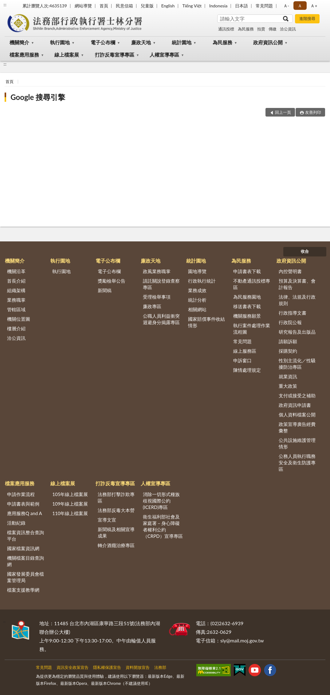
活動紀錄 (16, 523)
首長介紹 (16, 281)
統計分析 (197, 300)
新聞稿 (105, 290)
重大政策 (288, 386)
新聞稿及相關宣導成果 (116, 532)
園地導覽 (197, 271)
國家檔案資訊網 (23, 548)
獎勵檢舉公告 (111, 281)
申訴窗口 (242, 360)
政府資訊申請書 (295, 405)
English (168, 5)
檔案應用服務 (24, 55)
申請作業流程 (21, 494)
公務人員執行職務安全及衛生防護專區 (297, 462)
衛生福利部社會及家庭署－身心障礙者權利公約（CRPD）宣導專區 (163, 526)
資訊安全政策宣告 (72, 667)
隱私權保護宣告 (107, 667)
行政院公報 (290, 322)
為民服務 (246, 28)
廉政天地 (141, 42)
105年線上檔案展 (70, 494)
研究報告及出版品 (297, 332)
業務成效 (197, 290)
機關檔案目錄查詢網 (25, 561)
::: (4, 4)
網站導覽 (83, 5)
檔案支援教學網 (23, 590)
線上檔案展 (66, 55)
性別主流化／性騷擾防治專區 (297, 364)
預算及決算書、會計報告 (297, 284)
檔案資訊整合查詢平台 (25, 536)
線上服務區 (244, 351)
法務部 (160, 667)
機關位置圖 (18, 319)
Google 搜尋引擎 (37, 97)
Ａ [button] (300, 5)
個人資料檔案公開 (297, 414)
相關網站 (197, 309)
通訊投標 (226, 28)
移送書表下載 (247, 306)
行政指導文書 (292, 313)
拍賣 (261, 28)
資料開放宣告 (138, 667)
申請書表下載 (247, 271)
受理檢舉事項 (157, 297)
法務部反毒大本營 (116, 510)
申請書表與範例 (23, 503)
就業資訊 (288, 376)
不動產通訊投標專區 (251, 284)
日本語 (241, 5)
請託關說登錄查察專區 (161, 284)
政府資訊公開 (268, 42)
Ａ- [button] (286, 5)
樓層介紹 (16, 328)
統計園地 (181, 42)
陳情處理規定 (247, 370)
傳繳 (273, 28)
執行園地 (60, 42)
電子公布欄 (103, 42)
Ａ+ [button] (313, 5)
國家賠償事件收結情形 (206, 322)
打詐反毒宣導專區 (114, 55)
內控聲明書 (290, 271)
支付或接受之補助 (297, 395)
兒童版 (147, 5)
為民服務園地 (247, 297)
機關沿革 (16, 271)
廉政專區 (152, 306)
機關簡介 (19, 42)
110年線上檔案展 (70, 513)
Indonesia (218, 5)
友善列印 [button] (313, 112)
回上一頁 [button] (283, 112)
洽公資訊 (288, 28)
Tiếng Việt (192, 5)
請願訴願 (288, 341)
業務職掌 (16, 300)
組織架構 (16, 290)
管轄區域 (16, 309)
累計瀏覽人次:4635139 (44, 5)
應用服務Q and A (24, 513)
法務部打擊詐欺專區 (116, 497)
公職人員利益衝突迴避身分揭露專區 (161, 319)
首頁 (104, 5)
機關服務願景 (247, 316)
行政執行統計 (202, 281)
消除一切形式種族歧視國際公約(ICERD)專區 (161, 500)
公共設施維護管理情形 (297, 443)
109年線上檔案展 (70, 503)
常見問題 (264, 5)
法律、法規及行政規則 (297, 300)
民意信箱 (124, 5)
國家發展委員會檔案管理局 (25, 577)
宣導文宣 (107, 519)
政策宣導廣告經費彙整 (297, 427)
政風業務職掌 (157, 271)
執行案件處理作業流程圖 (251, 329)
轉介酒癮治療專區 (116, 545)
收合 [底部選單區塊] (305, 251)
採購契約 (288, 351)
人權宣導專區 (164, 55)
